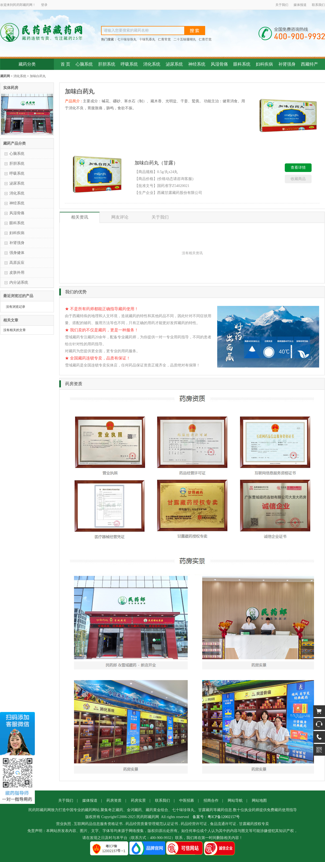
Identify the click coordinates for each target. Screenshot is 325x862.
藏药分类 (27, 64)
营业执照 (63, 824)
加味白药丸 (38, 76)
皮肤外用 (16, 273)
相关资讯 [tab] (79, 217)
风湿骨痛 (219, 64)
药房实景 (138, 801)
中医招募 (186, 801)
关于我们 (281, 5)
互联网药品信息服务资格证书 (98, 824)
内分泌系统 (18, 282)
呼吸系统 (129, 64)
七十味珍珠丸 (126, 39)
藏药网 (5, 76)
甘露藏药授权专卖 (254, 824)
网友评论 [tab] (119, 217)
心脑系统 (84, 64)
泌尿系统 (174, 64)
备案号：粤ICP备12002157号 (216, 817)
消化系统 (151, 64)
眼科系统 (241, 64)
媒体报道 (300, 5)
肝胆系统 (106, 64)
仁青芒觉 (205, 39)
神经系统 (196, 64)
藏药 (26, 5)
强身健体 (16, 253)
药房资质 (113, 801)
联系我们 (318, 5)
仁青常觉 (164, 39)
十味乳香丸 (147, 39)
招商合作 (211, 801)
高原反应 (16, 263)
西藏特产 (309, 64)
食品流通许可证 (223, 824)
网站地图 (259, 801)
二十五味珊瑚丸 (184, 39)
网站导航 (235, 801)
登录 (44, 5)
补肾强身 (287, 64)
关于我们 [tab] (160, 217)
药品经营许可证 (194, 824)
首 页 (65, 64)
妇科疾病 (264, 64)
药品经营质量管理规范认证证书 (151, 824)
